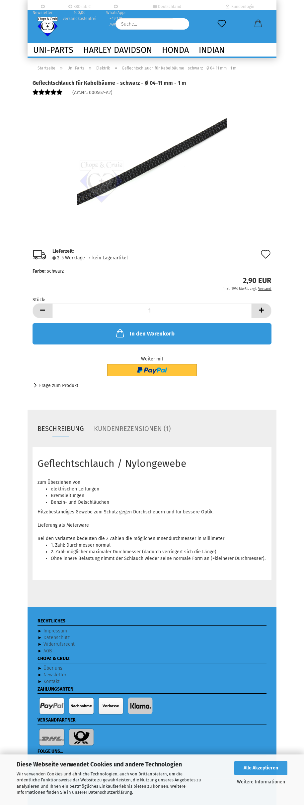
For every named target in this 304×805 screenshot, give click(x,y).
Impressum (55, 631)
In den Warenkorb (145, 333)
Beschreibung (61, 429)
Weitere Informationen (261, 782)
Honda (175, 50)
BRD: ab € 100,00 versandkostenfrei (79, 7)
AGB (47, 651)
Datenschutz (56, 637)
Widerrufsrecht (59, 644)
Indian (212, 50)
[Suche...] (181, 24)
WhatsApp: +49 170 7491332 (115, 7)
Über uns (52, 668)
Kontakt (51, 681)
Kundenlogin (240, 6)
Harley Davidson (117, 50)
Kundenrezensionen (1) (132, 429)
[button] (258, 24)
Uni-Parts (53, 50)
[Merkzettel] (221, 24)
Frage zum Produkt (58, 385)
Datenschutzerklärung (110, 792)
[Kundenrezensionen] (47, 95)
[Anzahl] (152, 310)
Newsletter (43, 7)
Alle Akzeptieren (261, 768)
